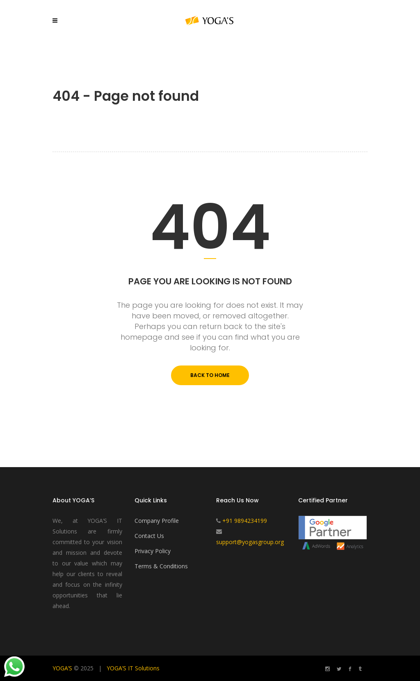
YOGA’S (62, 668)
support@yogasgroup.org (250, 542)
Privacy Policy (153, 551)
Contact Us (149, 536)
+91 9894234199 (244, 520)
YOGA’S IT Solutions (133, 668)
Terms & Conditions (161, 566)
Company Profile (157, 520)
